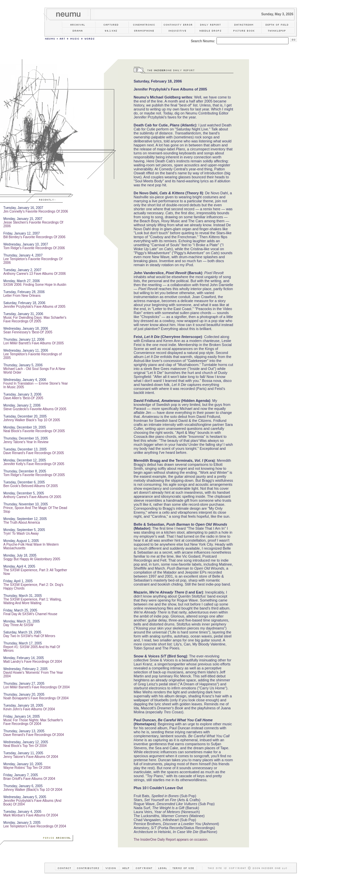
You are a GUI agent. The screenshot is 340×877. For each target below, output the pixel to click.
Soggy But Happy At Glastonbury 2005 (31, 559)
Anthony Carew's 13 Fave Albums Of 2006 (34, 273)
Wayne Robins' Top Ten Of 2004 (26, 768)
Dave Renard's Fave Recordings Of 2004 (33, 735)
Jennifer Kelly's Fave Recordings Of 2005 (33, 464)
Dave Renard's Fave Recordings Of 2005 (33, 453)
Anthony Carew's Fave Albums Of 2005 (32, 497)
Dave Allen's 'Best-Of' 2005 (23, 398)
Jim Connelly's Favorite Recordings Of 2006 (35, 211)
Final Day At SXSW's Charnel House (30, 614)
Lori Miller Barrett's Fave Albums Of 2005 (33, 343)
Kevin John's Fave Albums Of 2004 (29, 709)
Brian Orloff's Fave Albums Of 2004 (29, 779)
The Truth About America (21, 522)
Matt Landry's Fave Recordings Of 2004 (32, 661)
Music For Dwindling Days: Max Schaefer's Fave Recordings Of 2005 (34, 319)
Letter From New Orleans (22, 295)
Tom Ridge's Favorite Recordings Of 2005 (34, 475)
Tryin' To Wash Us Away (21, 533)
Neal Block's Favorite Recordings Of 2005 (34, 431)
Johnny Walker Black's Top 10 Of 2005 (31, 420)
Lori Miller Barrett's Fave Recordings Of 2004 (36, 687)
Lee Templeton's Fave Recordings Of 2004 (34, 826)
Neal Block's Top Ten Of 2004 (25, 746)
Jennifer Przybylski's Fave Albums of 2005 (34, 306)
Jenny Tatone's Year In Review (25, 442)
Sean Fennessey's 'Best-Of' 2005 (27, 332)
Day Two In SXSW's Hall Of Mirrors (29, 636)
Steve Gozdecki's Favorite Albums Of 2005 (34, 409)
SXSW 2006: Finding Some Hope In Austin (34, 284)
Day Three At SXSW (18, 625)
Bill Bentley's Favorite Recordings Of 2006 (34, 237)
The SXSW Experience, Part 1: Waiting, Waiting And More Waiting (32, 601)
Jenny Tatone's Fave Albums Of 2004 (30, 757)
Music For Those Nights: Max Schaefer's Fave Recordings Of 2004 (33, 722)
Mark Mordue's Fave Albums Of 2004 (30, 815)
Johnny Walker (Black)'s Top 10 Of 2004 (32, 789)
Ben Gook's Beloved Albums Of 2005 (30, 486)
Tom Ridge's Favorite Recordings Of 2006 (34, 248)
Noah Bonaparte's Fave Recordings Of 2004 (35, 698)
